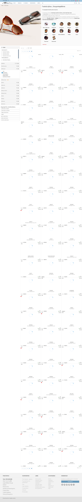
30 (3, 68)
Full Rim (4, 177)
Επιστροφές (25, 492)
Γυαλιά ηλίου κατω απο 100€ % (7, 55)
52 (3, 72)
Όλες (4, 197)
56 (12, 72)
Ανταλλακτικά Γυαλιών (6, 96)
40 (10, 70)
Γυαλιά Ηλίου (5, 92)
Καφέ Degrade (5, 170)
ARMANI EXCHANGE (6, 126)
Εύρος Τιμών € (4, 102)
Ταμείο (49, 488)
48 (10, 71)
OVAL (3, 191)
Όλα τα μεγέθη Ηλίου (38, 488)
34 (12, 68)
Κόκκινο (4, 158)
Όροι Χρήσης (25, 486)
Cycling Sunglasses (38, 481)
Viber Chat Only (7, 481)
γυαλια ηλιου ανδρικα (5, 218)
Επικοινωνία (6, 486)
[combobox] (24, 48)
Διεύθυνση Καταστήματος (9, 488)
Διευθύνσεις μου (51, 481)
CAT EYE (4, 187)
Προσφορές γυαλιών (38, 485)
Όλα (4, 85)
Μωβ (4, 154)
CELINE (71, 118)
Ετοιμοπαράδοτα (6, 82)
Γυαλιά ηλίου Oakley (38, 484)
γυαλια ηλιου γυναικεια (5, 219)
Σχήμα (3, 181)
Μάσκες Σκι (5, 116)
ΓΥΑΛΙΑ (4, 47)
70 (12, 75)
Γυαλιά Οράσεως (5, 93)
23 (12, 67)
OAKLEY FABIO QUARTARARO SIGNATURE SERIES (10, 212)
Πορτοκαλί (5, 155)
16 (5, 67)
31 (5, 68)
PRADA (51, 66)
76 (3, 76)
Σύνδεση (49, 478)
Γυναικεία (4, 114)
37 (3, 70)
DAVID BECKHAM (51, 256)
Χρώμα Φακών (4, 160)
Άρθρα (39, 3)
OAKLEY (30, 66)
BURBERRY (4, 134)
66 (3, 75)
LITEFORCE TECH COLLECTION (7, 209)
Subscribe (70, 481)
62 (10, 74)
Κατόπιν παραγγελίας (7, 83)
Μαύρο (4, 157)
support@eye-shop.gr (8, 483)
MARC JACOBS (51, 135)
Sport (4, 111)
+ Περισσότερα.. (44, 44)
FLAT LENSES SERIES (6, 208)
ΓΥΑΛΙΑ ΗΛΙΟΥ (6, 5)
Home (2, 5)
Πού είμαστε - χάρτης (27, 479)
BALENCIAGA (5, 129)
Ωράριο (4, 484)
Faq (23, 484)
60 (5, 74)
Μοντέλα (3, 139)
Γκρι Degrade (5, 167)
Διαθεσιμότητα (4, 80)
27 (14, 67)
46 (5, 71)
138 (10, 76)
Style (3, 174)
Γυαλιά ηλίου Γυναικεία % (6, 52)
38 (5, 70)
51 (17, 71)
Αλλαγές (24, 490)
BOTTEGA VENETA (5, 132)
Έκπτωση (3, 195)
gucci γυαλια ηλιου (4, 225)
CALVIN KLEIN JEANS (6, 137)
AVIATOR (4, 185)
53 (5, 72)
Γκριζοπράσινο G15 (6, 171)
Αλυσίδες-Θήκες (5, 94)
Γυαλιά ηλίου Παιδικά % (6, 54)
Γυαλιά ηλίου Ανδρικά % (6, 51)
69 (10, 75)
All (3, 176)
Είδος (3, 106)
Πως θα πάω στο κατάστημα (26, 481)
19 (7, 67)
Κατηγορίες (3, 88)
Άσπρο (4, 151)
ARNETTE (4, 128)
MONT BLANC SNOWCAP (6, 210)
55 (10, 72)
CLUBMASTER (5, 188)
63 (12, 74)
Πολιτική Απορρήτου (8, 494)
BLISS (4, 130)
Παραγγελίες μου (51, 485)
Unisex (4, 110)
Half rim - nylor (5, 179)
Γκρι (4, 166)
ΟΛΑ (3, 65)
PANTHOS (4, 192)
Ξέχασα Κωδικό (50, 487)
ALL (4, 150)
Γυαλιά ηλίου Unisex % (6, 53)
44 (17, 70)
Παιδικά (4, 115)
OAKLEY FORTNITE (5, 213)
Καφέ (4, 168)
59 (3, 74)
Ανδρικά (4, 112)
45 (3, 71)
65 (17, 74)
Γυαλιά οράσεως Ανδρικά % (6, 59)
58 (17, 72)
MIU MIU (51, 273)
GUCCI (30, 135)
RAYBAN (30, 84)
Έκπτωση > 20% (5, 200)
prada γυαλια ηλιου (4, 227)
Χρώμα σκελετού (4, 147)
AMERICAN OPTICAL (6, 125)
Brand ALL (3, 121)
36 (17, 68)
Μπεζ (4, 152)
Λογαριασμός (50, 480)
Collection (3, 202)
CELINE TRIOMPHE (5, 206)
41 (12, 70)
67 (5, 75)
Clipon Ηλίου (5, 164)
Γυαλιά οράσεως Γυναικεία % (6, 60)
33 (10, 68)
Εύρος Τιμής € (5, 99)
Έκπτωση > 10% (5, 198)
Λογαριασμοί (25, 488)
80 (5, 76)
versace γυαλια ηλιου (5, 229)
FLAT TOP (4, 189)
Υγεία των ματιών (38, 478)
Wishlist (49, 484)
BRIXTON (4, 133)
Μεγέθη (3, 63)
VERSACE (72, 66)
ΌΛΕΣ (4, 205)
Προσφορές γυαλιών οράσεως (40, 487)
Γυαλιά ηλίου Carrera (38, 480)
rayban (2, 223)
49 (12, 71)
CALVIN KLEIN (5, 136)
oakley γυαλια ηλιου (4, 221)
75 (17, 75)
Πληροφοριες (33, 3)
